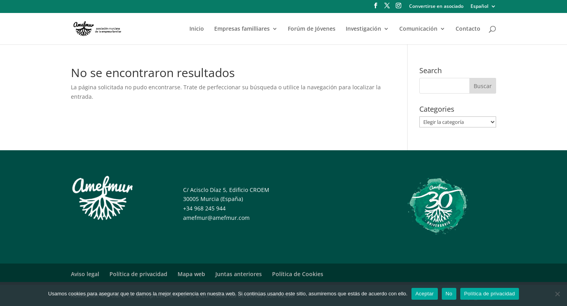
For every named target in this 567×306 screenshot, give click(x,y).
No (449, 294)
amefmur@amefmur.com (216, 217)
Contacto (468, 29)
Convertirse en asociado (436, 6)
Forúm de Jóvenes (311, 29)
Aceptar (424, 294)
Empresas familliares (242, 29)
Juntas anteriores (238, 274)
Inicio (196, 29)
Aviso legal (85, 274)
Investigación (363, 29)
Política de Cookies (297, 274)
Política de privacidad (138, 274)
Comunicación (418, 29)
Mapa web (191, 274)
